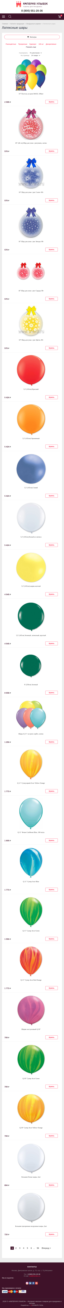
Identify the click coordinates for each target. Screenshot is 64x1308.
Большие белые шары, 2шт (30, 1177)
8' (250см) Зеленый (31, 684)
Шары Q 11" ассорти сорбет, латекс (31, 734)
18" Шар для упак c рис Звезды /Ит (31, 241)
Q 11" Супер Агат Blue (31, 881)
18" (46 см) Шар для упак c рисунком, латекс (31, 143)
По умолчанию (35, 53)
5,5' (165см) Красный (31, 389)
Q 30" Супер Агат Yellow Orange (31, 1128)
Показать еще (31, 47)
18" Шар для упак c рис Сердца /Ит (30, 291)
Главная (5, 24)
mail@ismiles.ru (34, 1276)
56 (38, 1248)
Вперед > (46, 1248)
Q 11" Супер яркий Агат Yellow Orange (31, 783)
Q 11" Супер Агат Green (31, 931)
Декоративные (51, 44)
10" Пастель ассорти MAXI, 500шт (31, 94)
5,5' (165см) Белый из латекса (31, 537)
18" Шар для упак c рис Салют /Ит (31, 192)
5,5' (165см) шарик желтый (30, 586)
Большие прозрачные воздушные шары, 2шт (31, 1226)
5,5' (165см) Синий (31, 488)
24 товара (34, 55)
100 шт (41, 44)
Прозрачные (22, 44)
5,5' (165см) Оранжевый (31, 438)
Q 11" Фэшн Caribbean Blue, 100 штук (31, 832)
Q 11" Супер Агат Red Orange (31, 980)
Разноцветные (11, 44)
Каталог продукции (17, 24)
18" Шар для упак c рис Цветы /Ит (31, 340)
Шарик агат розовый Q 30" (31, 1029)
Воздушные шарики (33, 24)
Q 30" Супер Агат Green (31, 1078)
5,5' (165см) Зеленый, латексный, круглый (31, 635)
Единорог (32, 44)
